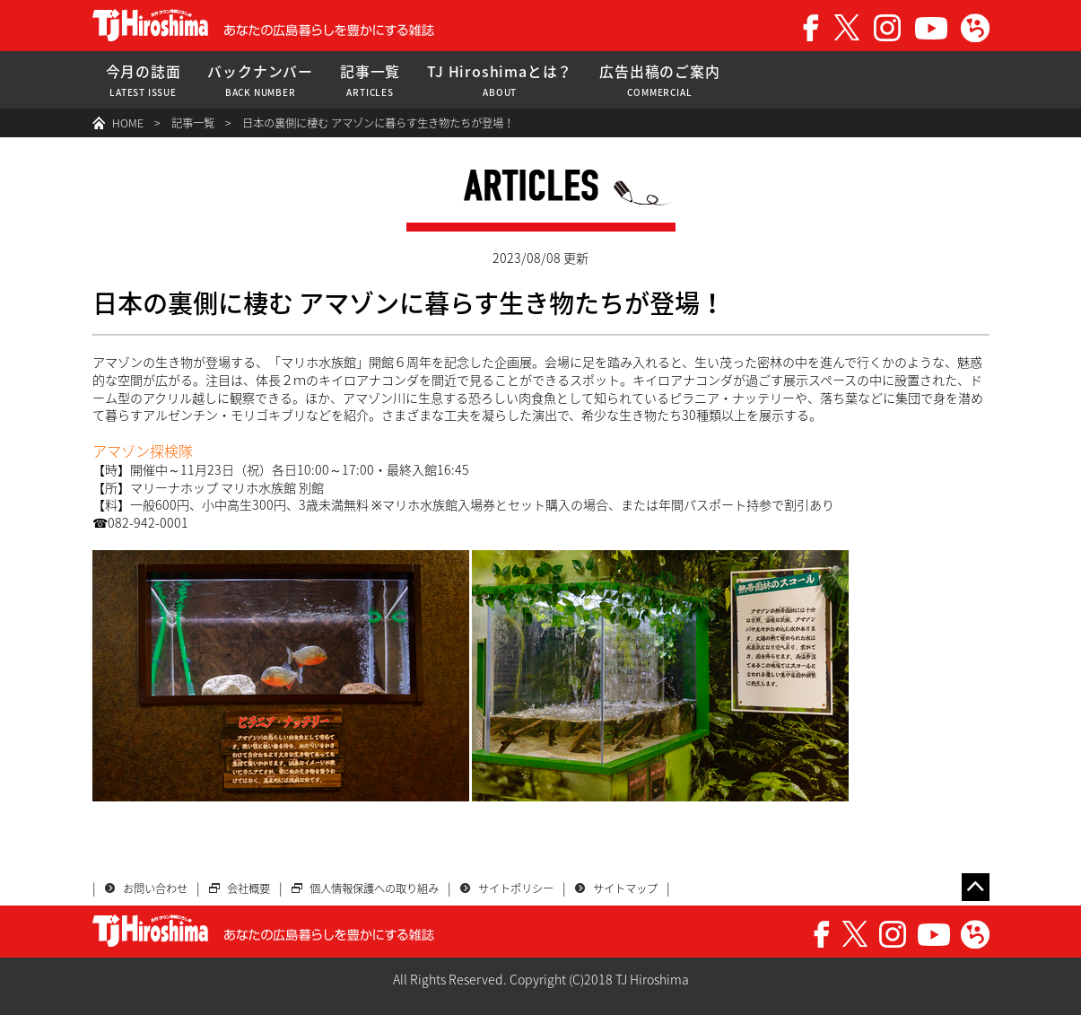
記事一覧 (370, 80)
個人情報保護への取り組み (374, 888)
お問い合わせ (155, 888)
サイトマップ (625, 888)
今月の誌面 (143, 80)
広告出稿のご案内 (659, 80)
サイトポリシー (516, 888)
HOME (128, 123)
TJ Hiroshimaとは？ (499, 80)
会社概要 (248, 888)
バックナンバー (260, 80)
